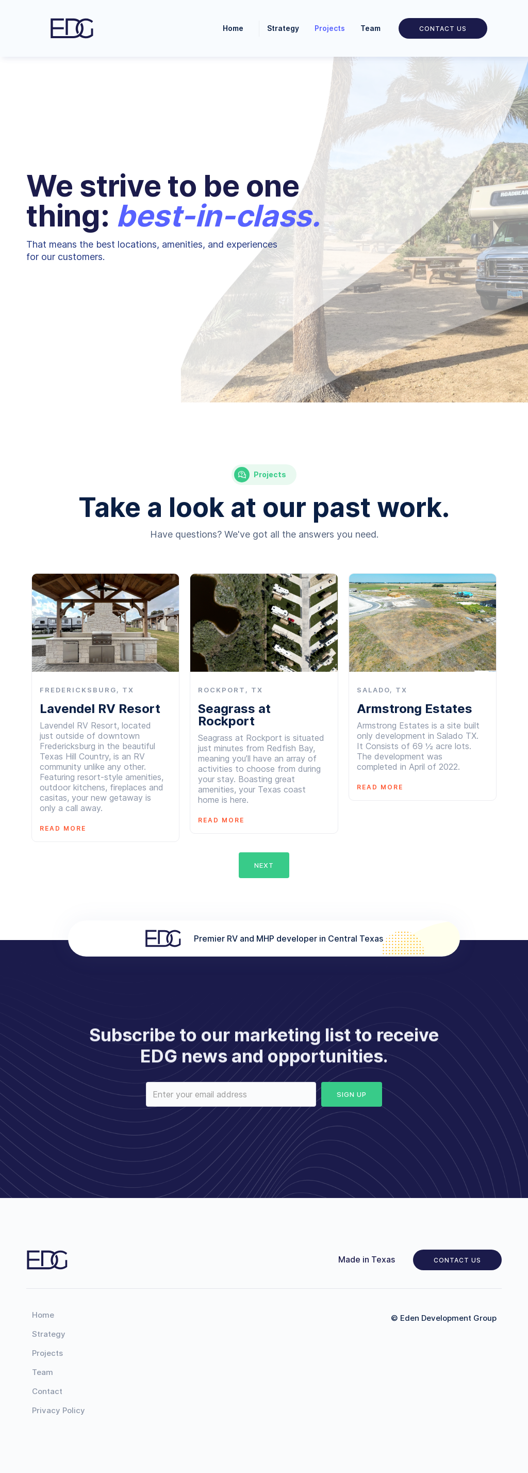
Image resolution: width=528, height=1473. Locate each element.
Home (233, 28)
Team (370, 28)
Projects (330, 28)
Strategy (283, 28)
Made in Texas (366, 1259)
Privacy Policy (58, 1410)
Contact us (457, 1260)
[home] (72, 28)
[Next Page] (264, 865)
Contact (47, 1391)
